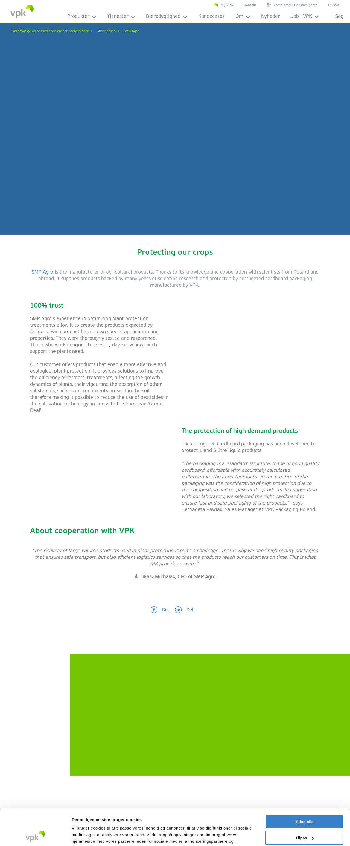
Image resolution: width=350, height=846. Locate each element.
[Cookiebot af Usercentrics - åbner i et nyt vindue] (35, 835)
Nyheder (270, 16)
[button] (160, 610)
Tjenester (121, 16)
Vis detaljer (83, 835)
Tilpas (304, 803)
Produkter (81, 16)
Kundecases (211, 16)
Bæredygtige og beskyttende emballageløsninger (50, 31)
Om (242, 16)
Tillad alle (304, 787)
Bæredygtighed (166, 16)
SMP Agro (42, 272)
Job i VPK (305, 16)
